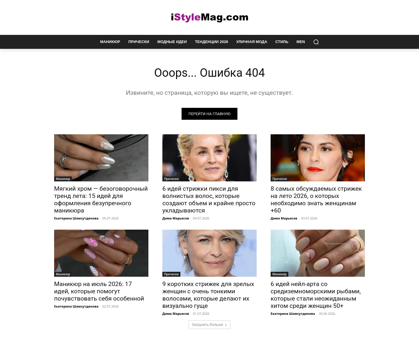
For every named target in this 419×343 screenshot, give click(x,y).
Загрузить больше (209, 324)
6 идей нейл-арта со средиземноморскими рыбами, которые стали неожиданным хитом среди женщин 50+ (316, 295)
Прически (171, 179)
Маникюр (63, 179)
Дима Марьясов (175, 218)
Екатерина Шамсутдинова (76, 218)
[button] (316, 42)
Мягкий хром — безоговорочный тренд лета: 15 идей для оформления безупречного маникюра (101, 199)
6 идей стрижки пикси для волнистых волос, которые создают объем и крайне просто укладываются (208, 199)
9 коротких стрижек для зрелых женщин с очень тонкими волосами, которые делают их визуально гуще (208, 295)
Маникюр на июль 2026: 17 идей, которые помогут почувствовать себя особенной (99, 291)
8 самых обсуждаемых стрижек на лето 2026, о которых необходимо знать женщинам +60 (316, 199)
